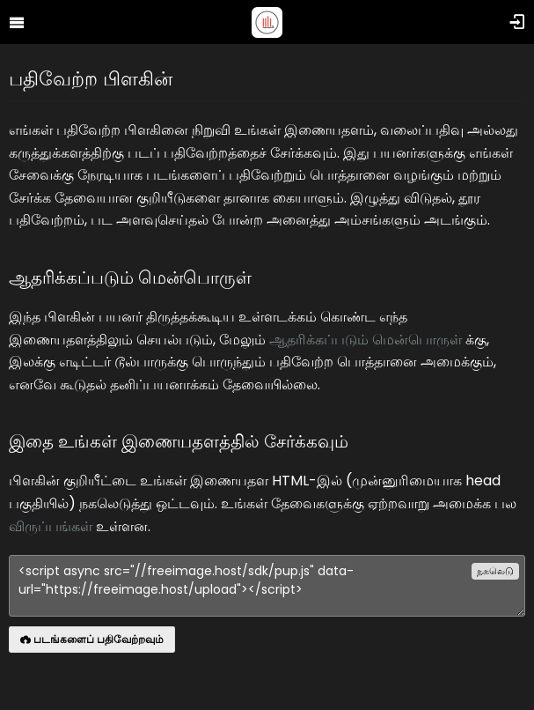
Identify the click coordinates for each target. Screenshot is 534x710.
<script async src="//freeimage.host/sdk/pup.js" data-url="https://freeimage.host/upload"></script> (267, 586)
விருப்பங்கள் (50, 526)
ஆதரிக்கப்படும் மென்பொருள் (365, 339)
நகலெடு (495, 571)
